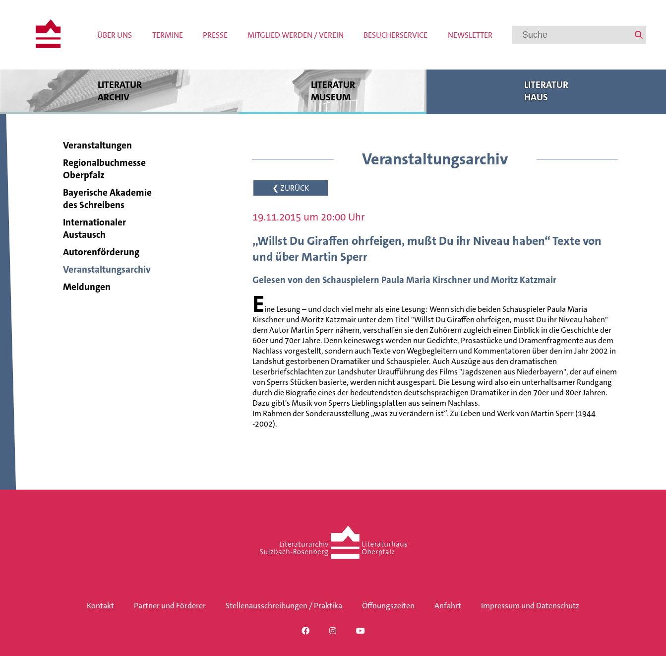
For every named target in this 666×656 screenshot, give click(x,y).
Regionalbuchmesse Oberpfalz (104, 168)
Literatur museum (333, 91)
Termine (167, 35)
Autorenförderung (101, 252)
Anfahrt (447, 605)
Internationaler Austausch (94, 228)
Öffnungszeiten (388, 605)
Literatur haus (546, 91)
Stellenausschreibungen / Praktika (284, 605)
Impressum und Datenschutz (530, 605)
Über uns (114, 35)
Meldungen (87, 287)
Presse (215, 35)
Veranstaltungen (97, 145)
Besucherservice (395, 35)
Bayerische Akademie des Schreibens (107, 198)
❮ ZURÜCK (290, 188)
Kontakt (100, 605)
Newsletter (470, 35)
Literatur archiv (120, 91)
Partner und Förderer (170, 605)
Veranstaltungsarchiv (107, 269)
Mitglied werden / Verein (295, 35)
